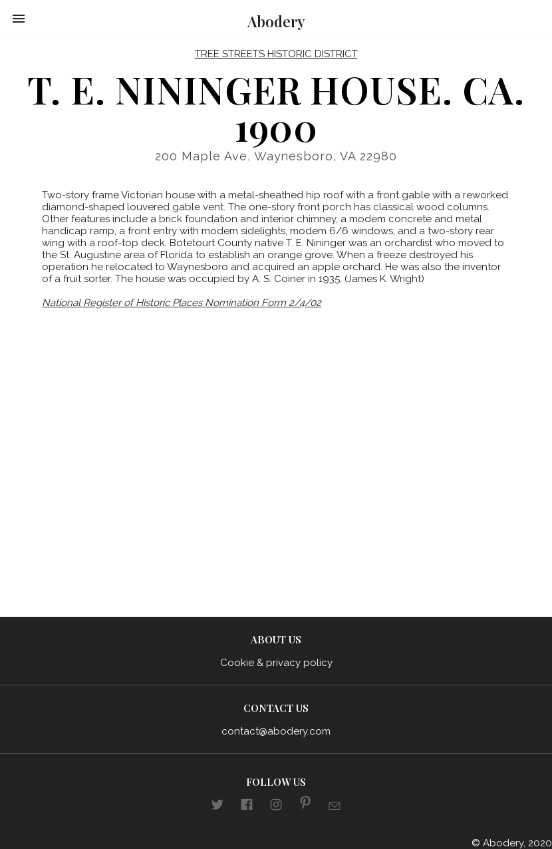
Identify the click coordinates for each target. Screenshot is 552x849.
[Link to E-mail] (334, 807)
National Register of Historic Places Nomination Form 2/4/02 (181, 303)
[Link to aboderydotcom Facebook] (246, 806)
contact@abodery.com (276, 731)
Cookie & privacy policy (276, 663)
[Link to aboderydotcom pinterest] (305, 804)
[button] (19, 19)
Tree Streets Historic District (276, 54)
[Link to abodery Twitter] (217, 806)
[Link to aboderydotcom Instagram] (276, 806)
